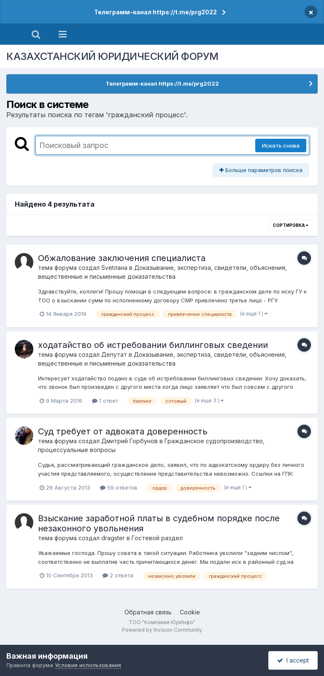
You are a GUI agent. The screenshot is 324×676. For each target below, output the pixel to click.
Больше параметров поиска (260, 170)
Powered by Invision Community (162, 630)
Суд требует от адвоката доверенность (123, 431)
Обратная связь (148, 612)
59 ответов (119, 487)
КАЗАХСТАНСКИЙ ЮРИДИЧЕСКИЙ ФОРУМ (112, 56)
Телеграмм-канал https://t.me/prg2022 (155, 12)
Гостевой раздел (157, 537)
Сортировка (290, 225)
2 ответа (118, 575)
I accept (293, 660)
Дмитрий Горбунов (129, 440)
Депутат (114, 354)
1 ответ (105, 400)
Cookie (190, 612)
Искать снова (281, 145)
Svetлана (114, 267)
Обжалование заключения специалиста (121, 258)
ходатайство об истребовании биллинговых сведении (153, 345)
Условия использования (88, 665)
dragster (113, 537)
